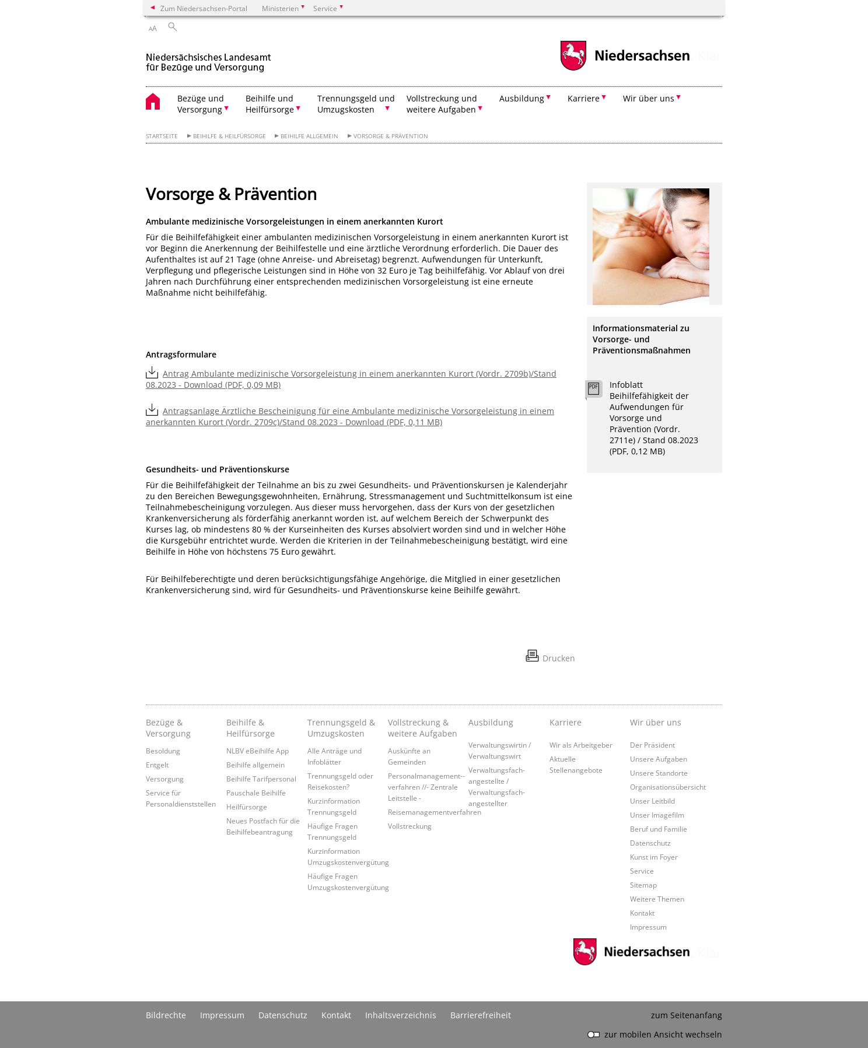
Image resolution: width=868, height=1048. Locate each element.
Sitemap (643, 884)
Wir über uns (655, 722)
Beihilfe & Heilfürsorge (229, 136)
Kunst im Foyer (654, 856)
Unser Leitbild (652, 800)
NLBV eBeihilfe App (257, 750)
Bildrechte (166, 1015)
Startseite (162, 136)
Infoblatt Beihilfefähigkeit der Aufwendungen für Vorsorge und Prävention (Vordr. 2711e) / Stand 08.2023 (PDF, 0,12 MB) (654, 418)
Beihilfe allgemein (309, 136)
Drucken (558, 658)
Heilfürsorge (246, 806)
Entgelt (157, 764)
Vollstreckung (410, 825)
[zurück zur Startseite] (208, 57)
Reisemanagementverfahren (434, 811)
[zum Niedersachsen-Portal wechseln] (625, 69)
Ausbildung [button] (521, 98)
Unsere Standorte (659, 772)
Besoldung (163, 750)
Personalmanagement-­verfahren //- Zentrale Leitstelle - (426, 786)
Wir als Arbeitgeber (581, 744)
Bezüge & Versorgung (168, 728)
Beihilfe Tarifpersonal (261, 778)
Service (642, 870)
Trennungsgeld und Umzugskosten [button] (356, 104)
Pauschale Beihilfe (256, 792)
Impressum (648, 926)
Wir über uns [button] (648, 98)
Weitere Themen (657, 898)
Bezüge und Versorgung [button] (200, 104)
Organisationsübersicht (668, 786)
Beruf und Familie (658, 828)
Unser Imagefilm (657, 814)
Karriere (566, 722)
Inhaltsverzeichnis (400, 1015)
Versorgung (165, 778)
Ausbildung (490, 722)
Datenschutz (650, 842)
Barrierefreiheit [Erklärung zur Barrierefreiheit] (480, 1015)
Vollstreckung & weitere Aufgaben (422, 728)
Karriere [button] (584, 98)
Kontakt (642, 912)
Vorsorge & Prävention (391, 136)
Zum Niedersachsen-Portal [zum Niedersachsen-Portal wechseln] (203, 8)
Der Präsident (652, 744)
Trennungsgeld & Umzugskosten (341, 728)
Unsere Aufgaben (658, 758)
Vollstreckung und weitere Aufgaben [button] (442, 104)
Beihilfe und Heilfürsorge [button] (270, 104)
